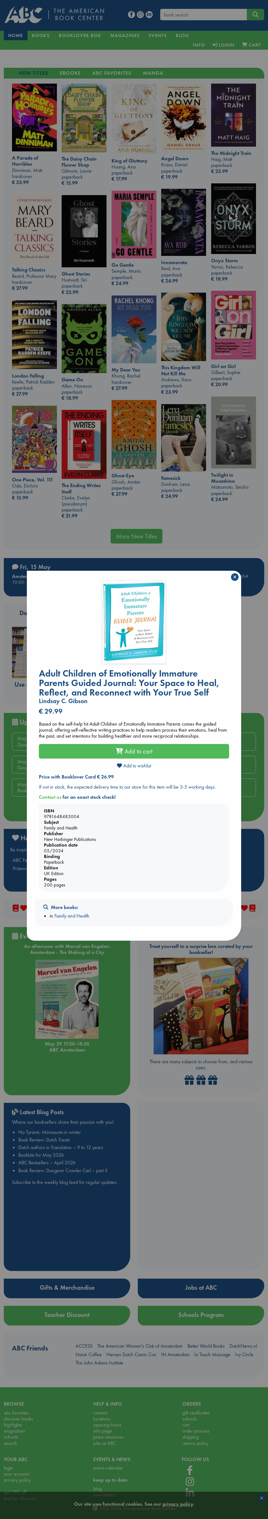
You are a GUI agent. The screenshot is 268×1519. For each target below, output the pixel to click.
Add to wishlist (134, 766)
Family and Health (71, 915)
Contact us (50, 797)
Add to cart (134, 751)
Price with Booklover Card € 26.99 (76, 776)
